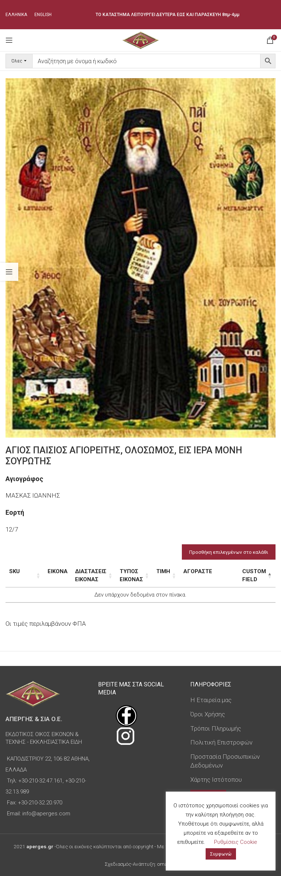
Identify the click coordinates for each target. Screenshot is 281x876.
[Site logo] (140, 39)
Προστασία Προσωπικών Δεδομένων (225, 761)
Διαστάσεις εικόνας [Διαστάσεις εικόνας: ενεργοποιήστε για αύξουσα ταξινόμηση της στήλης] (78, 575)
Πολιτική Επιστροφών (221, 742)
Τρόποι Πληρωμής (215, 728)
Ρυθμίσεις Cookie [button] (235, 842)
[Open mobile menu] (9, 40)
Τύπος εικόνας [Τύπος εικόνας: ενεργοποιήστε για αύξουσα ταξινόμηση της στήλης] (133, 575)
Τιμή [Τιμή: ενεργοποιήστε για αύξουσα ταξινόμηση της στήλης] (176, 571)
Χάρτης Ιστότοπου (216, 779)
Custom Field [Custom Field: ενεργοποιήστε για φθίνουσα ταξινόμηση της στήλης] (244, 575)
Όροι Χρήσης (207, 714)
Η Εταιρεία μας (211, 700)
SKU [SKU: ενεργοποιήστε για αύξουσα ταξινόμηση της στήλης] (14, 571)
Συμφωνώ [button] (221, 854)
